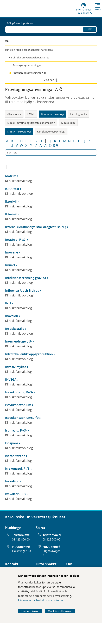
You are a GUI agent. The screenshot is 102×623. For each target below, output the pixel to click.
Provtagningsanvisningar (27, 65)
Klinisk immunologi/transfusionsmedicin (31, 122)
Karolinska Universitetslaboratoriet (29, 57)
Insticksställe (14, 329)
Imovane (11, 252)
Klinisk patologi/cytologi (51, 131)
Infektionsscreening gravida (25, 278)
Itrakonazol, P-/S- (17, 468)
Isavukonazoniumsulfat (22, 418)
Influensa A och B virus (22, 290)
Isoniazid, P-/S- (16, 430)
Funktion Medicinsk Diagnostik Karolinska (29, 49)
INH (8, 303)
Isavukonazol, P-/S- (19, 392)
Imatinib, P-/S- (15, 240)
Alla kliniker (14, 114)
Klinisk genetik (78, 114)
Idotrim (10, 176)
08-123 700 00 (51, 539)
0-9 (55, 146)
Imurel (10, 265)
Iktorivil (11, 201)
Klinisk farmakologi (52, 114)
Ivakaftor (12, 481)
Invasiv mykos (15, 367)
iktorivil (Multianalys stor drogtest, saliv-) (35, 227)
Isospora (11, 443)
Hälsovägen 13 (21, 551)
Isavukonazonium (18, 405)
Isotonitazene (15, 456)
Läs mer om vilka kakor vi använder (40, 600)
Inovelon (11, 316)
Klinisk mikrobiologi (19, 131)
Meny (98, 9)
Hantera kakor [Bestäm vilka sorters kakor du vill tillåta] (30, 611)
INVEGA (10, 379)
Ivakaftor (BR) (15, 494)
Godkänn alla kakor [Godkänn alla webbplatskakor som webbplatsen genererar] (60, 611)
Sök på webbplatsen (20, 23)
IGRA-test (12, 189)
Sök (90, 29)
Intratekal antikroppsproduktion (29, 354)
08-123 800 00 (21, 539)
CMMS (31, 114)
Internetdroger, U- (18, 341)
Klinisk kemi (68, 122)
